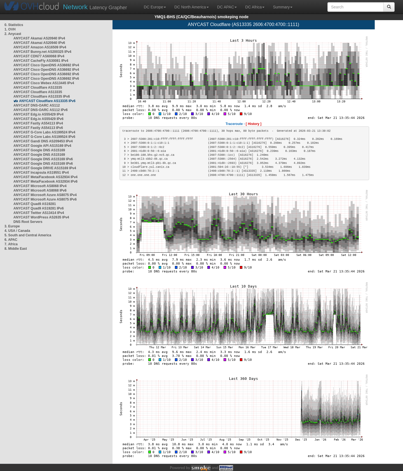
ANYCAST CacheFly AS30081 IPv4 (40, 61)
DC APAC (227, 7)
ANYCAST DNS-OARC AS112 (36, 105)
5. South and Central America (27, 235)
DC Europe (155, 7)
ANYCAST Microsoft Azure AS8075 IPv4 (45, 195)
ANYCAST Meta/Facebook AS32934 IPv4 (45, 177)
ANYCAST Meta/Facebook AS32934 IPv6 (45, 181)
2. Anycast (12, 34)
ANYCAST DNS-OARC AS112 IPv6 (40, 110)
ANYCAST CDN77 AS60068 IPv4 (38, 56)
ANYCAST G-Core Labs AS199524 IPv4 (44, 132)
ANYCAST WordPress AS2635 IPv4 (41, 217)
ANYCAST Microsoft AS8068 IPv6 (40, 190)
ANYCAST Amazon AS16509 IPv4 (39, 47)
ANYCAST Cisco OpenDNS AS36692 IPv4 (46, 65)
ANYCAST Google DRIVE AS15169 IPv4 (44, 168)
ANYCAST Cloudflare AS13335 (37, 88)
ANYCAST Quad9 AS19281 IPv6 (38, 208)
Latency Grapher (95, 7)
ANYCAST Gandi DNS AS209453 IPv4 (43, 141)
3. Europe (12, 226)
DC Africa (254, 7)
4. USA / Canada (17, 231)
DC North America (191, 7)
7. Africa (11, 244)
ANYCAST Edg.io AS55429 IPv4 (38, 114)
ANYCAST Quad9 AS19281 (34, 204)
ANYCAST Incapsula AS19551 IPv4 (41, 173)
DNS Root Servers (27, 222)
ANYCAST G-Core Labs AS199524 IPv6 (44, 137)
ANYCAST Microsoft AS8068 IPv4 (40, 186)
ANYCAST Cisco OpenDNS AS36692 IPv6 (46, 74)
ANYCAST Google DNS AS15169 (39, 150)
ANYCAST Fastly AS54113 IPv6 (38, 128)
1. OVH (9, 29)
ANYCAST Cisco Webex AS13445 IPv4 (43, 83)
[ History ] (253, 124)
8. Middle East (15, 249)
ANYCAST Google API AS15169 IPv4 (42, 146)
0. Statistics (13, 25)
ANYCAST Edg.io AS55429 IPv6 (38, 119)
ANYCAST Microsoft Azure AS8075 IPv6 (45, 199)
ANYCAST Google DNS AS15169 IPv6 (43, 159)
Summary (282, 7)
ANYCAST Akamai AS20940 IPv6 (39, 43)
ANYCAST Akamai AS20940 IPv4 (39, 38)
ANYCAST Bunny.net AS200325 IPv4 (42, 52)
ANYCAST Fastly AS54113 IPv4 (38, 123)
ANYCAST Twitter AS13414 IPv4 (38, 213)
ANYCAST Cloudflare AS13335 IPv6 (41, 96)
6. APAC (10, 240)
